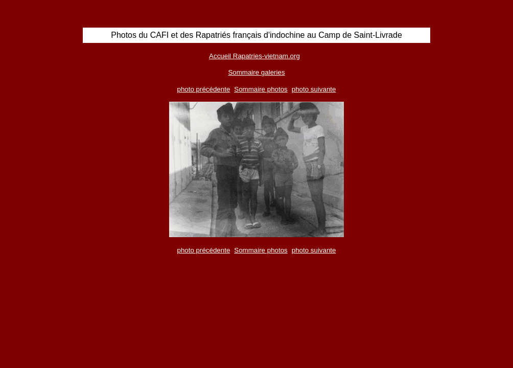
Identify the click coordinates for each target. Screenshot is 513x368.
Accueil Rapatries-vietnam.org (254, 56)
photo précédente (203, 89)
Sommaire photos (260, 89)
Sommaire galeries (256, 72)
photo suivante (314, 89)
